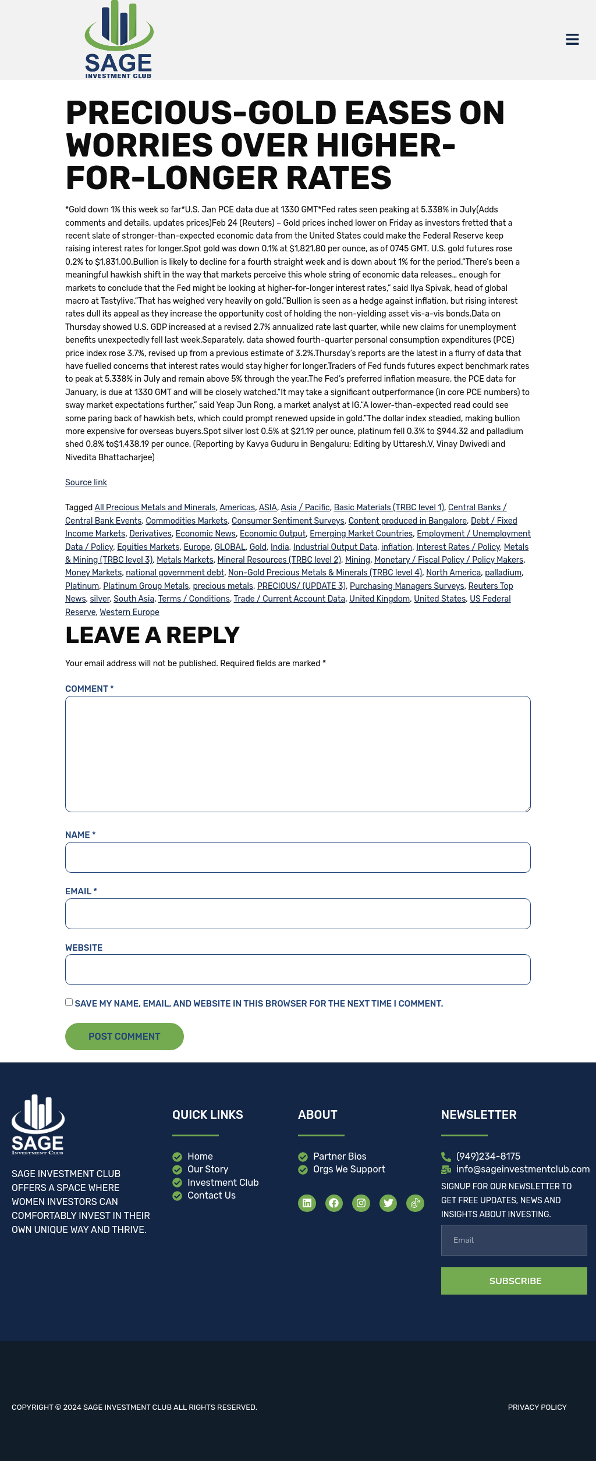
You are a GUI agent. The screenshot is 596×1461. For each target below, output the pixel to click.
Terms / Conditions (194, 599)
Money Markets (93, 573)
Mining (357, 560)
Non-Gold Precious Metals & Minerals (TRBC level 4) (325, 573)
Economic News (206, 534)
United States (440, 599)
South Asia (133, 599)
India (280, 547)
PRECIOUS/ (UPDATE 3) (301, 586)
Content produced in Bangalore (408, 521)
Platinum (82, 586)
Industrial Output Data (335, 547)
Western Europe (129, 612)
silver (99, 599)
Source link (86, 483)
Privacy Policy (537, 1407)
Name (80, 835)
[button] (572, 40)
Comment (89, 689)
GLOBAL (230, 547)
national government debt (175, 573)
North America (453, 573)
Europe (196, 547)
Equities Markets (148, 547)
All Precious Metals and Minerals (155, 508)
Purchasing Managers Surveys (407, 586)
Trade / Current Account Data (289, 599)
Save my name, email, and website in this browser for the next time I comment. (258, 1003)
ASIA (268, 508)
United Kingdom (379, 599)
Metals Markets (185, 560)
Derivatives (150, 534)
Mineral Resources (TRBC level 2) (279, 560)
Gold (258, 547)
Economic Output (273, 534)
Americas (237, 508)
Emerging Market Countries (361, 534)
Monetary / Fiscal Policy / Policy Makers (448, 560)
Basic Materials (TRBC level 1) (389, 508)
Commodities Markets (187, 521)
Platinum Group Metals (146, 586)
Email (81, 891)
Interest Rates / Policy (458, 547)
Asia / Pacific (305, 508)
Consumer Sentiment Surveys (288, 521)
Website (83, 948)
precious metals (223, 586)
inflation (396, 547)
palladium (503, 573)
